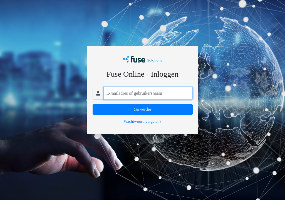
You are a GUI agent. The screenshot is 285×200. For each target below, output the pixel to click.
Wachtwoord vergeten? (142, 121)
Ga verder (143, 109)
